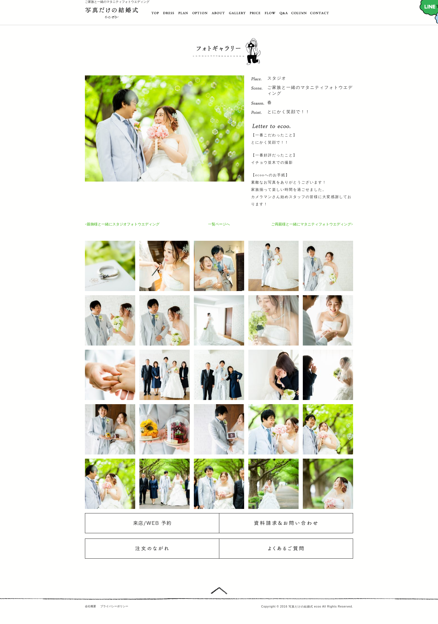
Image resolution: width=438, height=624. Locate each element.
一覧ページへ (219, 224)
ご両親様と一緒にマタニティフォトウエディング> (312, 224)
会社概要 (90, 606)
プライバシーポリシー (114, 606)
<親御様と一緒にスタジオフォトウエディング (122, 224)
